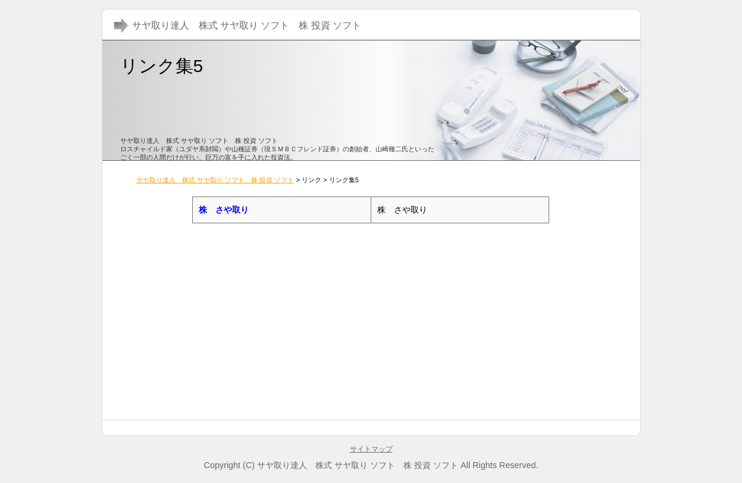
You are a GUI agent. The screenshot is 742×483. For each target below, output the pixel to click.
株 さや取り (224, 209)
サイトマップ (371, 449)
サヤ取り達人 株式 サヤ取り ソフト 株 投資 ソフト (215, 179)
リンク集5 (161, 66)
